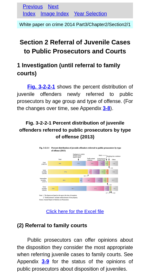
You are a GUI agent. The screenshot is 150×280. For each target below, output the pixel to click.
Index (29, 13)
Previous (33, 6)
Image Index (54, 13)
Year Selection (90, 13)
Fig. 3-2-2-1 (41, 86)
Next (53, 6)
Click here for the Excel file (75, 211)
